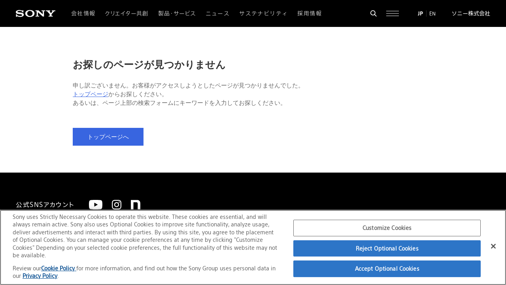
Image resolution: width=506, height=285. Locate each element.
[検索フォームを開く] (373, 13)
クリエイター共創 (127, 13)
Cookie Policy (58, 268)
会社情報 (83, 13)
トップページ (90, 94)
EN (432, 13)
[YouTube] (95, 204)
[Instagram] (116, 204)
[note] (135, 204)
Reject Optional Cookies (387, 248)
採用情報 (309, 13)
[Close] (493, 246)
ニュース (218, 13)
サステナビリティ (263, 13)
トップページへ (108, 137)
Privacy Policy (40, 275)
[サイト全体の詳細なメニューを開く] (392, 13)
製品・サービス (177, 13)
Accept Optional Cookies (387, 268)
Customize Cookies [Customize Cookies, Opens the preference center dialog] (387, 227)
